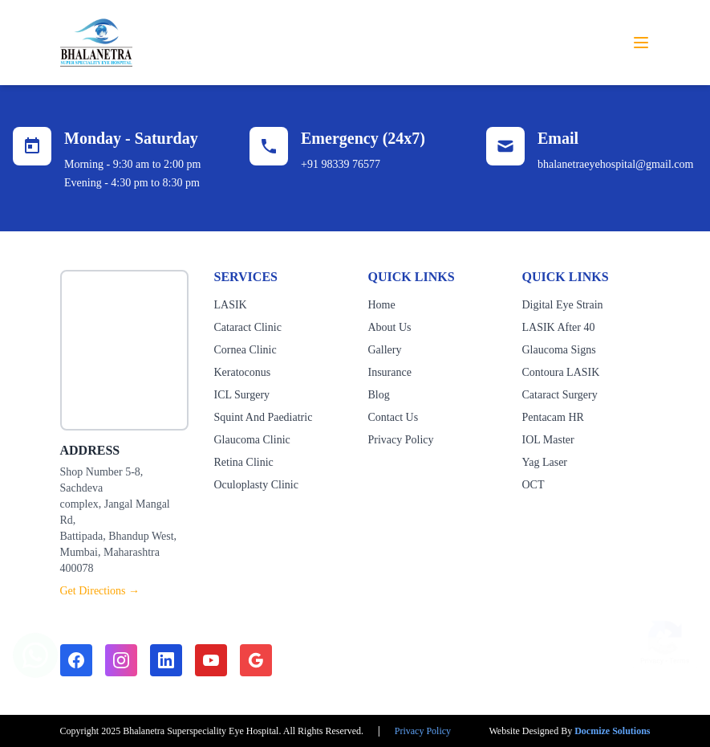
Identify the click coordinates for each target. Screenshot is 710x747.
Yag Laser (545, 462)
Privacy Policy (401, 440)
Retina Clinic (244, 462)
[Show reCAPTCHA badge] (665, 634)
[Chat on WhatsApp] (35, 647)
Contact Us (393, 417)
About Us (390, 327)
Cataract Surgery (560, 395)
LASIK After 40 (558, 327)
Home (382, 305)
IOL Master (548, 440)
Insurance (390, 372)
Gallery (385, 350)
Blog (379, 395)
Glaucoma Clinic (252, 440)
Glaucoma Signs (559, 350)
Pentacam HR (553, 417)
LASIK (230, 305)
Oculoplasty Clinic (256, 485)
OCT (533, 485)
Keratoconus (242, 372)
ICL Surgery (242, 395)
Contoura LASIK (561, 372)
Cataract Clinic (248, 327)
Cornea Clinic (245, 350)
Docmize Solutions (612, 731)
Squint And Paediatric (263, 417)
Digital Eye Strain (562, 305)
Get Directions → (100, 591)
